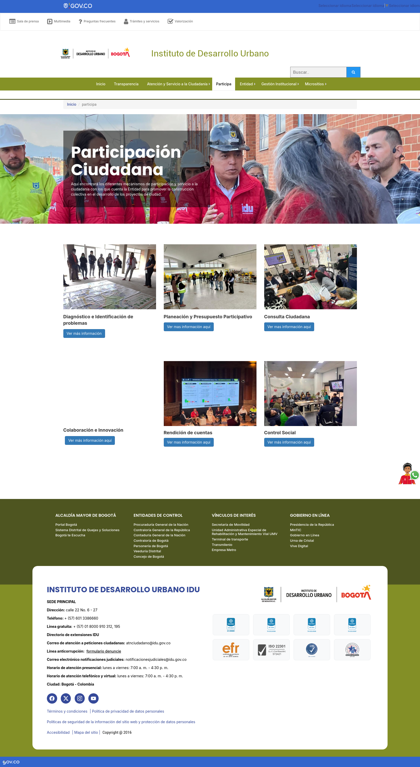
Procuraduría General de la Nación (161, 525)
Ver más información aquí (90, 440)
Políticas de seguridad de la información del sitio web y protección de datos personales (121, 722)
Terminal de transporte (230, 540)
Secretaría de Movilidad (231, 525)
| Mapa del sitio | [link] (86, 732)
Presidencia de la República (312, 525)
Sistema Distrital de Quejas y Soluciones (87, 530)
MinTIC (295, 530)
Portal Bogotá (66, 525)
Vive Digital (299, 546)
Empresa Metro (224, 550)
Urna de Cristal (302, 541)
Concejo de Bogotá (149, 557)
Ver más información (84, 333)
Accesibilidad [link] (58, 732)
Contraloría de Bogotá (151, 541)
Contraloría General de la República (162, 530)
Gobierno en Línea (304, 535)
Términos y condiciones (67, 712)
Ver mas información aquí (188, 326)
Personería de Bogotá (151, 546)
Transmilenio (222, 545)
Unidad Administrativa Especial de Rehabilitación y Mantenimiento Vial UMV (245, 532)
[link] (52, 699)
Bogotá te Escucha (70, 535)
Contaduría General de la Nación (159, 535)
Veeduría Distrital (147, 551)
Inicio (71, 104)
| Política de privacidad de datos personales (127, 712)
